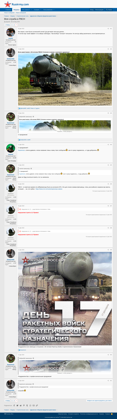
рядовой (8, 21)
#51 (111, 380)
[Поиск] (109, 9)
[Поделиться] (108, 29)
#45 (111, 165)
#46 (111, 184)
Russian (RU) (9, 414)
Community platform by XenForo (58, 417)
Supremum (10, 123)
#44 (111, 144)
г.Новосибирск (12, 65)
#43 (111, 113)
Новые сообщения (9, 12)
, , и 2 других (30, 108)
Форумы (16, 9)
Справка (101, 414)
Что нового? (26, 9)
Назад (8, 25)
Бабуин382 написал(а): (25, 116)
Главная (8, 9)
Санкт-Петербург (11, 161)
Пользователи (47, 9)
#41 (111, 28)
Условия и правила (73, 414)
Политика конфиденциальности (89, 414)
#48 (111, 228)
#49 (111, 249)
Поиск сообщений (21, 12)
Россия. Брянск (12, 45)
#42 (111, 49)
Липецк (14, 128)
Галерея (36, 9)
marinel (10, 154)
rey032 (10, 38)
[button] (31, 9)
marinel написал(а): (24, 168)
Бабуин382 (10, 59)
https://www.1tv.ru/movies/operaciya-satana (49, 189)
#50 (111, 354)
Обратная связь (62, 414)
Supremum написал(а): (25, 384)
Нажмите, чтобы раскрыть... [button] (65, 131)
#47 (111, 206)
